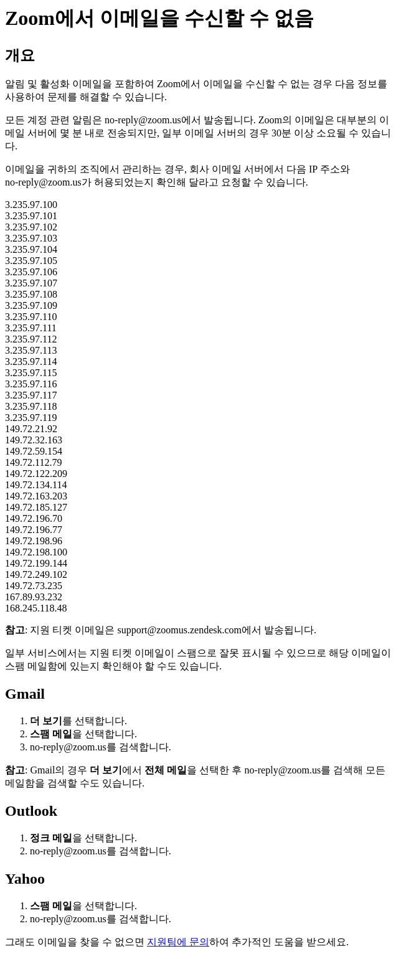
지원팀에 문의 (178, 942)
